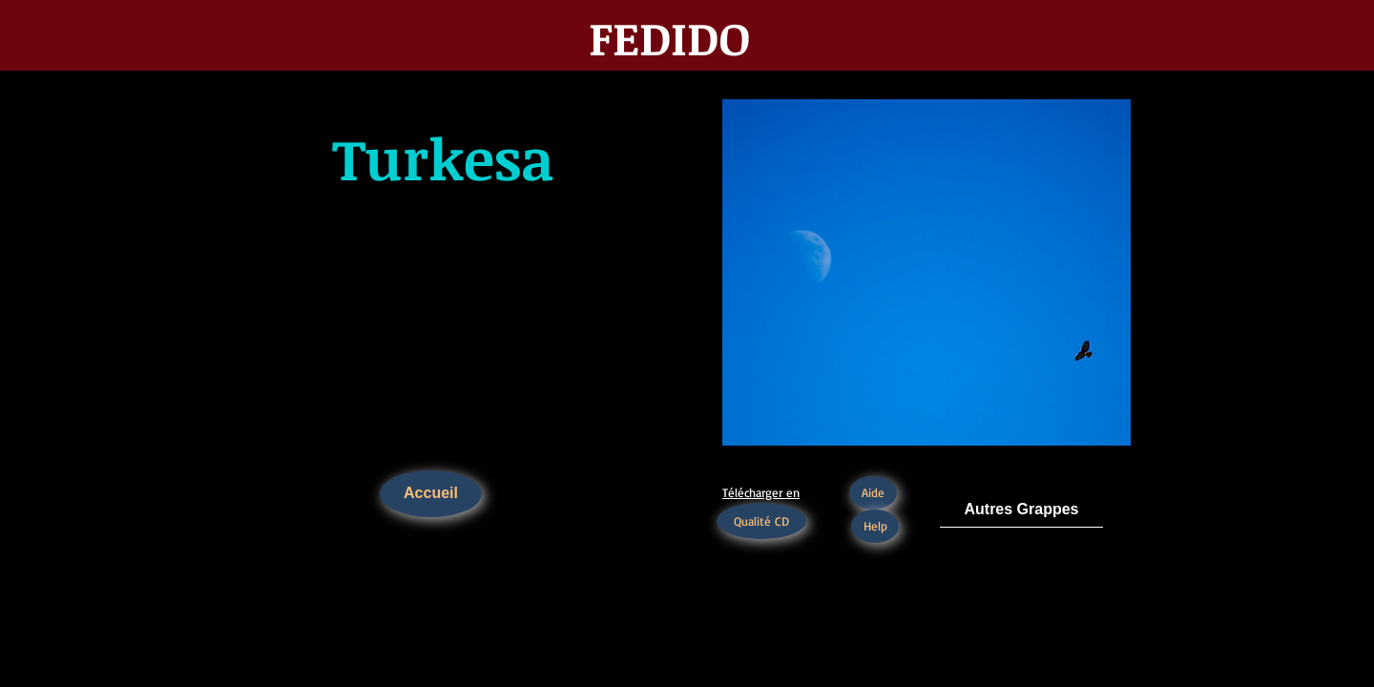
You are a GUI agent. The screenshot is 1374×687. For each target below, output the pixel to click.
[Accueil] (431, 493)
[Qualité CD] (761, 521)
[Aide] (873, 493)
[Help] (875, 526)
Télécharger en (761, 492)
